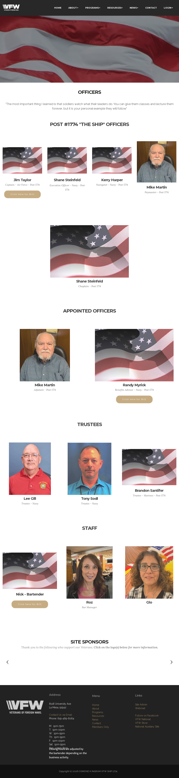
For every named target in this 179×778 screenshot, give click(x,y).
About (95, 726)
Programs (97, 729)
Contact (96, 740)
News (95, 737)
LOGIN (167, 7)
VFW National (143, 734)
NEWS (133, 7)
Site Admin (141, 720)
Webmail (140, 723)
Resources (98, 733)
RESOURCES (114, 7)
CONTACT (151, 7)
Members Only (100, 744)
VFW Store (141, 738)
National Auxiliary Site (147, 742)
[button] (7, 662)
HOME (57, 7)
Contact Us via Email (60, 727)
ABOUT (72, 7)
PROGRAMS (92, 7)
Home (95, 722)
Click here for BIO (22, 198)
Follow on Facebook (147, 731)
